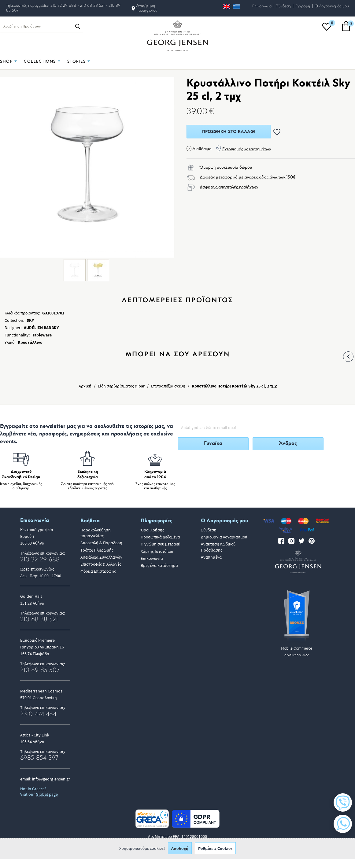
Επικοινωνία (262, 6)
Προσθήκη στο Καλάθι (228, 132)
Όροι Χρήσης (152, 530)
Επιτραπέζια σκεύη (168, 386)
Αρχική (85, 386)
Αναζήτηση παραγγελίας (146, 8)
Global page (47, 794)
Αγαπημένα (211, 557)
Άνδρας (288, 443)
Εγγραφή (302, 6)
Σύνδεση (283, 6)
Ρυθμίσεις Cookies (215, 850)
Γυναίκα (213, 443)
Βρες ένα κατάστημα (159, 565)
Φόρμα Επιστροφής (98, 571)
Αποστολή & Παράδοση (101, 542)
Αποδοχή (179, 850)
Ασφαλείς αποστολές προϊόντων (229, 187)
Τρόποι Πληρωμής (96, 550)
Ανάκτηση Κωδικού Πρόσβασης (218, 546)
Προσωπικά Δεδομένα (160, 537)
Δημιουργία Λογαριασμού (224, 537)
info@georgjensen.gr (51, 779)
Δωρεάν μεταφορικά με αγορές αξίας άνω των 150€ (248, 177)
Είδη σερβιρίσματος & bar (121, 386)
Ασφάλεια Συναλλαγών (101, 557)
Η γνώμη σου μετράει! (160, 544)
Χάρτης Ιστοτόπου (157, 551)
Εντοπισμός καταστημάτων (246, 149)
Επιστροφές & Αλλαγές (100, 564)
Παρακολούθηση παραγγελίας (95, 532)
